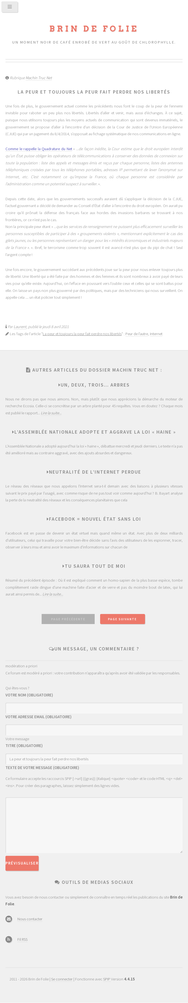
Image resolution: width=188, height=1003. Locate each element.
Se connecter (62, 979)
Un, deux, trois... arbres (95, 385)
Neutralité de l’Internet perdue (95, 472)
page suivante (122, 619)
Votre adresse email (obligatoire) (38, 716)
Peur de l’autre (136, 333)
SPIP (107, 979)
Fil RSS (22, 939)
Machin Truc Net (39, 77)
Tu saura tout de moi (95, 566)
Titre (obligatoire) (24, 745)
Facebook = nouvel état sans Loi (95, 519)
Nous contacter (29, 918)
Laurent (20, 326)
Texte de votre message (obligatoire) (42, 767)
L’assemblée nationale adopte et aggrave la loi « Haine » (95, 432)
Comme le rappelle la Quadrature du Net (38, 148)
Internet (156, 333)
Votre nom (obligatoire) (29, 695)
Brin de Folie (94, 28)
